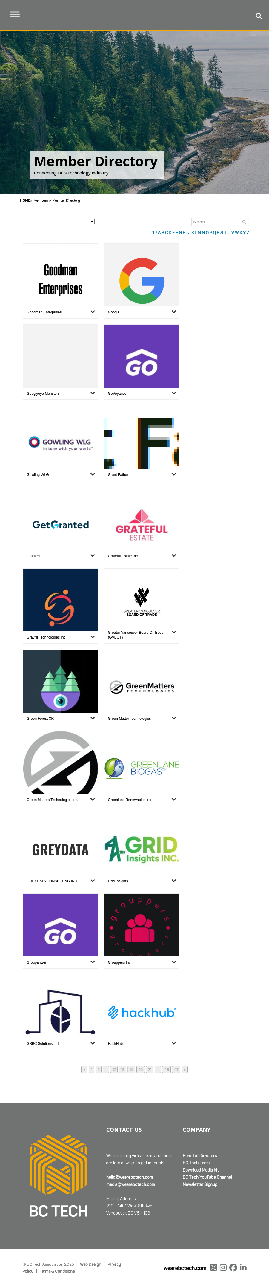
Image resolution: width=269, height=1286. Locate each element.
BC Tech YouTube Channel (207, 1177)
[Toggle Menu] (21, 14)
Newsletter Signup (200, 1184)
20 (141, 1070)
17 (115, 1070)
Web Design (90, 1264)
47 (177, 1070)
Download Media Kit (201, 1170)
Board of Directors (200, 1155)
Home (25, 200)
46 (167, 1070)
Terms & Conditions (57, 1271)
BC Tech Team (196, 1163)
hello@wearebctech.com (129, 1177)
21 (150, 1070)
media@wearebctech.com (130, 1184)
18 (123, 1070)
